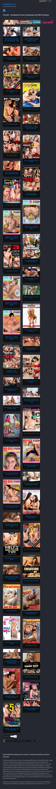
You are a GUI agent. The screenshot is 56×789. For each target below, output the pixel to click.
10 (18, 740)
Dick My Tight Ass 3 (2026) (31, 677)
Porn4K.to (9, 4)
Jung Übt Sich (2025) (12, 610)
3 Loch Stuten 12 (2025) (11, 271)
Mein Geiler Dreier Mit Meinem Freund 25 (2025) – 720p (11, 473)
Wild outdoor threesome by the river (31, 297)
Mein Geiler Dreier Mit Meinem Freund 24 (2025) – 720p (11, 506)
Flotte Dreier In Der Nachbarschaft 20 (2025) (31, 194)
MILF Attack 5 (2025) (12, 155)
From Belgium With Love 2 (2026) (31, 381)
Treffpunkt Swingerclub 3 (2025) (12, 91)
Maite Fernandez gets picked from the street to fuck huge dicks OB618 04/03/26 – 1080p (11, 39)
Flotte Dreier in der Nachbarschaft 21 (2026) (12, 371)
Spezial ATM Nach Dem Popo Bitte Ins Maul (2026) (31, 613)
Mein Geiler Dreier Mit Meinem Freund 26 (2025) (31, 465)
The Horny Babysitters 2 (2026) (31, 109)
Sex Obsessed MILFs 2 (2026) (31, 580)
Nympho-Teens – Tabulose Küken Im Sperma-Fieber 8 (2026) (11, 238)
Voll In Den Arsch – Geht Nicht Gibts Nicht (31, 330)
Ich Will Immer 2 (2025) (31, 645)
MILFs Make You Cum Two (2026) (11, 559)
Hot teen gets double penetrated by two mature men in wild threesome (11, 662)
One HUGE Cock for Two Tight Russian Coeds (31, 76)
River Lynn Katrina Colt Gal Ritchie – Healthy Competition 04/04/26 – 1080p (31, 39)
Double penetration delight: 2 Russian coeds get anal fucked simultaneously (11, 578)
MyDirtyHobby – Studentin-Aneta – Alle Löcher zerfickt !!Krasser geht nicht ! (31, 127)
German (42, 1)
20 (21, 740)
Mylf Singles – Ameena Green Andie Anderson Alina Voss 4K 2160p (31, 400)
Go (15, 736)
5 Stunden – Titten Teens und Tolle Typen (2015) (12, 729)
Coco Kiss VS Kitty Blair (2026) (31, 549)
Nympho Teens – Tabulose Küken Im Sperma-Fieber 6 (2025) (11, 338)
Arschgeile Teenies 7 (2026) (12, 205)
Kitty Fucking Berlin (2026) (11, 124)
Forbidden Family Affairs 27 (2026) (11, 441)
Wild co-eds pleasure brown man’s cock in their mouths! (11, 173)
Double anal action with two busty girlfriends (31, 349)
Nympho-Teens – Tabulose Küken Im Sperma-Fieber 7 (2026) (11, 304)
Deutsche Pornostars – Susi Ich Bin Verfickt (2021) (12, 697)
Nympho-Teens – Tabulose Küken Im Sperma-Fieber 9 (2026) (31, 227)
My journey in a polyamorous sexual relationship (31, 58)
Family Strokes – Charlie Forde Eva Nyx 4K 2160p (11, 408)
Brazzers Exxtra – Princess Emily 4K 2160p (11, 389)
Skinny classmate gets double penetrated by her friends (31, 484)
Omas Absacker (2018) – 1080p (31, 433)
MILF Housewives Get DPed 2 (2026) (12, 643)
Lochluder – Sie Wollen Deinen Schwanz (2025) (31, 709)
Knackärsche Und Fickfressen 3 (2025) (31, 161)
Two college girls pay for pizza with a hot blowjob (11, 58)
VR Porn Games (46, 783)
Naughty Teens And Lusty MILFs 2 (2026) (31, 517)
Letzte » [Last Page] (32, 740)
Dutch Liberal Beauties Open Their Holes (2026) (31, 261)
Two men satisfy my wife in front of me (31, 279)
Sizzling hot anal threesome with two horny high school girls (11, 525)
